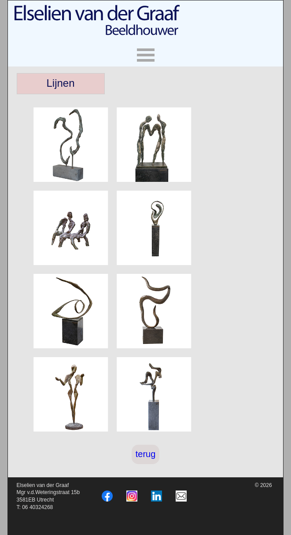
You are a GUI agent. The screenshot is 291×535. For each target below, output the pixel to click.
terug (146, 454)
